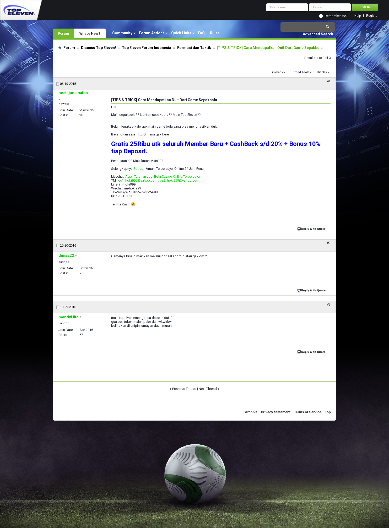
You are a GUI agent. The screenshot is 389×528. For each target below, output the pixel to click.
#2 (329, 243)
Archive (251, 412)
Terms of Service (307, 412)
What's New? (89, 33)
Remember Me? (336, 16)
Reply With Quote (312, 228)
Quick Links (181, 33)
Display (322, 72)
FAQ (201, 33)
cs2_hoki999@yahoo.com (179, 180)
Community (122, 33)
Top (328, 412)
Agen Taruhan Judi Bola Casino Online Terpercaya (162, 176)
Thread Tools (300, 72)
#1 (329, 81)
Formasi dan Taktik (194, 48)
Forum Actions (152, 33)
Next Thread (208, 389)
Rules (215, 33)
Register (372, 15)
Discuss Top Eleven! (98, 48)
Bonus (138, 169)
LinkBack (277, 72)
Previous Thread (184, 389)
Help (357, 15)
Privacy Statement (275, 412)
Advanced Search (318, 34)
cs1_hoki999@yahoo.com (138, 180)
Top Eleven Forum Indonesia (146, 48)
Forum (63, 33)
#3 (329, 304)
